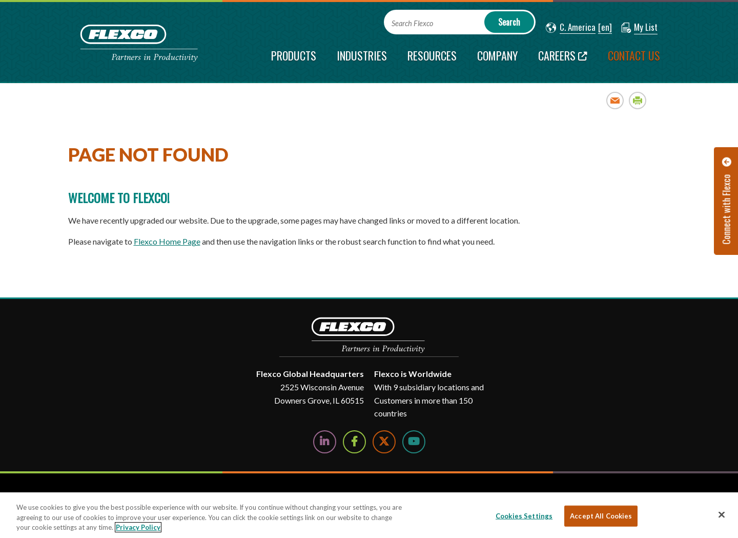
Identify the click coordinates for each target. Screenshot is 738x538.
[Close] (721, 514)
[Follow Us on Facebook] (354, 442)
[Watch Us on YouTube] (413, 442)
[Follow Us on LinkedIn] (324, 442)
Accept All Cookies (601, 515)
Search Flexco (412, 23)
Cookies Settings (524, 515)
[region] (369, 515)
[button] (571, 27)
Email (615, 100)
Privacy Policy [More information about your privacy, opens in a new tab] (138, 527)
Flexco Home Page (167, 241)
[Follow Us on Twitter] (384, 442)
